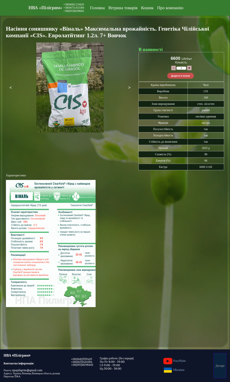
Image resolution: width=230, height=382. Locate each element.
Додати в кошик (180, 75)
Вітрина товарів (122, 7)
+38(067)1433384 (73, 7)
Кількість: (181, 62)
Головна (97, 7)
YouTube (174, 361)
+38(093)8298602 (73, 10)
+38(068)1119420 (73, 4)
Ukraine (174, 370)
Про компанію (170, 7)
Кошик (147, 7)
